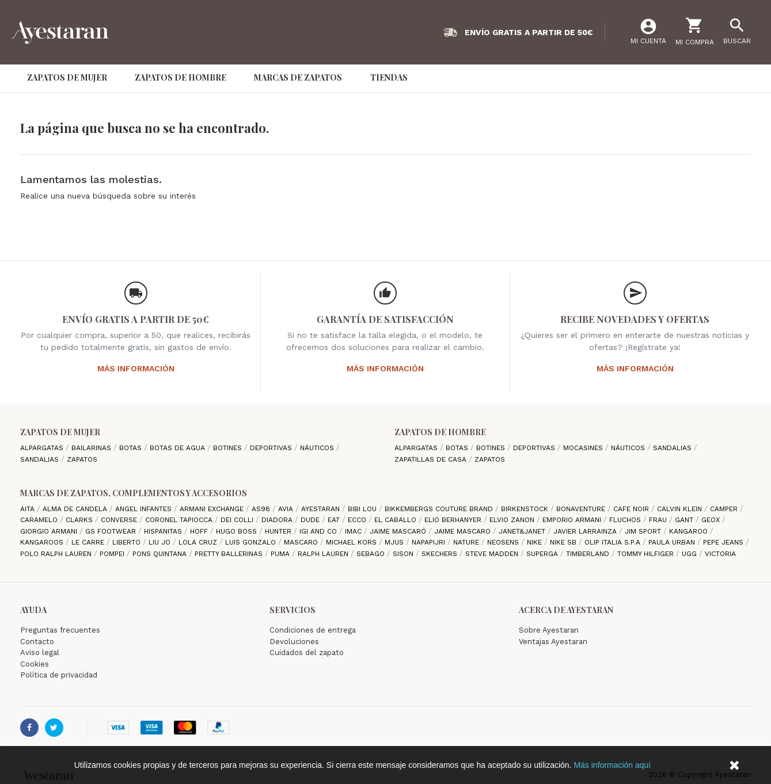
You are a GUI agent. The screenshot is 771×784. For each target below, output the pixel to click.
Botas (131, 448)
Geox (711, 520)
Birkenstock (525, 509)
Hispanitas (164, 531)
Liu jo (161, 542)
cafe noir (632, 509)
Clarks (80, 520)
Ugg (690, 554)
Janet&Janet (523, 531)
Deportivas (272, 448)
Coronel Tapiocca (180, 520)
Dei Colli (238, 520)
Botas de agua (178, 448)
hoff (200, 531)
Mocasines (584, 448)
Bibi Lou (363, 509)
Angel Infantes (144, 509)
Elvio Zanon (513, 520)
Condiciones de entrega (312, 630)
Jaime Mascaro (463, 531)
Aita (28, 509)
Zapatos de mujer (60, 432)
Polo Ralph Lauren (57, 554)
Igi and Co (319, 531)
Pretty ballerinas (230, 554)
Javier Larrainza (586, 531)
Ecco (358, 520)
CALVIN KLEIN (680, 509)
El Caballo (396, 520)
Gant (685, 520)
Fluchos (626, 520)
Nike (535, 542)
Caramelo (40, 520)
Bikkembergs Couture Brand (440, 509)
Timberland (589, 554)
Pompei (113, 554)
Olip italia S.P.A (613, 542)
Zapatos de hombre (440, 432)
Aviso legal (39, 652)
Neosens (504, 542)
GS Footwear (111, 531)
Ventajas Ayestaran (553, 641)
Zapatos (82, 459)
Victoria (720, 554)
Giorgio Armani (49, 531)
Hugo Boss (237, 531)
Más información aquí (612, 765)
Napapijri (429, 542)
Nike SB (564, 542)
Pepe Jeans (724, 542)
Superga (543, 554)
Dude (311, 520)
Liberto (127, 542)
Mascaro (302, 542)
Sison (404, 554)
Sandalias (40, 459)
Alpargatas (43, 448)
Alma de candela (76, 509)
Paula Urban (672, 542)
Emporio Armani (572, 520)
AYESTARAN (321, 509)
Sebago (371, 554)
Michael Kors (352, 542)
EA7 (335, 520)
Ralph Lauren (324, 554)
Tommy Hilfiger (646, 554)
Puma (281, 554)
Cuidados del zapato (306, 652)
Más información (135, 368)
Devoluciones (294, 641)
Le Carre (89, 542)
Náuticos (318, 448)
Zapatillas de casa (431, 459)
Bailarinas (92, 448)
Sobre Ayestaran (549, 630)
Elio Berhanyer (454, 520)
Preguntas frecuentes (60, 630)
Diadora (278, 520)
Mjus (395, 542)
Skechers (440, 554)
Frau (659, 520)
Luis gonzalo (251, 542)
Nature (467, 542)
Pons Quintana (160, 554)
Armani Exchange (213, 509)
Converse (120, 520)
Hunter (279, 531)
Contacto (37, 641)
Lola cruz (198, 542)
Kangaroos (43, 542)
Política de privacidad (58, 675)
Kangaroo (689, 531)
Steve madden (493, 554)
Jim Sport (644, 531)
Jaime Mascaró (399, 531)
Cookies (34, 664)
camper (725, 509)
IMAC (354, 531)
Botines (228, 448)
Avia (286, 509)
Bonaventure (581, 509)
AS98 (262, 509)
